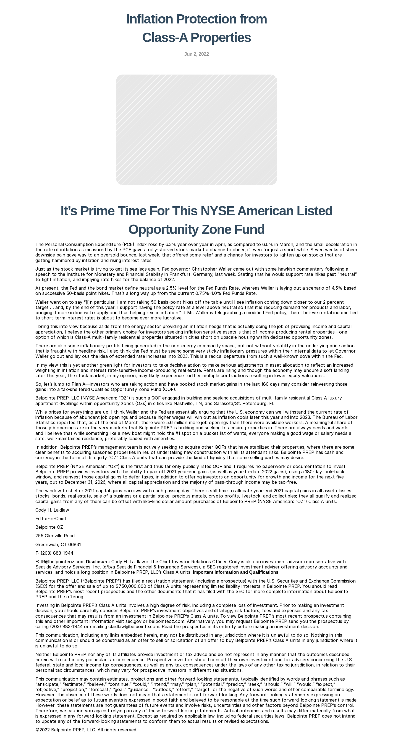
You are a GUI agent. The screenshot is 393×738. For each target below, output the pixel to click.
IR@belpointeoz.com (63, 561)
